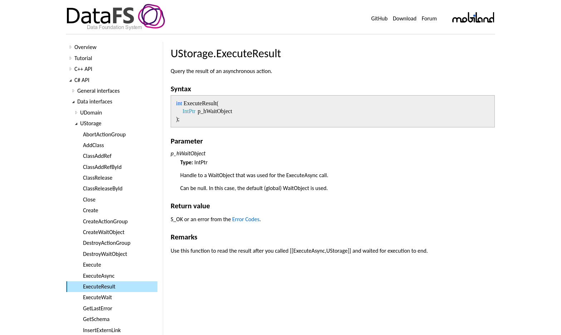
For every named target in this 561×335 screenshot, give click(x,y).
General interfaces (98, 90)
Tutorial (83, 58)
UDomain (91, 112)
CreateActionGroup (105, 221)
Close (89, 199)
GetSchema (96, 319)
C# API (81, 80)
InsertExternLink (102, 330)
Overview (85, 47)
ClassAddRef (97, 155)
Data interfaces (94, 101)
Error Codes (245, 219)
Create (90, 210)
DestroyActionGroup (107, 242)
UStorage (91, 123)
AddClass (93, 145)
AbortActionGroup (104, 134)
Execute (92, 264)
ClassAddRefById (102, 167)
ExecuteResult (99, 286)
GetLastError (97, 308)
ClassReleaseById (103, 188)
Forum (429, 18)
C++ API (83, 68)
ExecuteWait (97, 297)
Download (404, 18)
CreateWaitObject (104, 232)
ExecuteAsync (98, 275)
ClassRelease (97, 177)
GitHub (379, 18)
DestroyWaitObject (105, 254)
